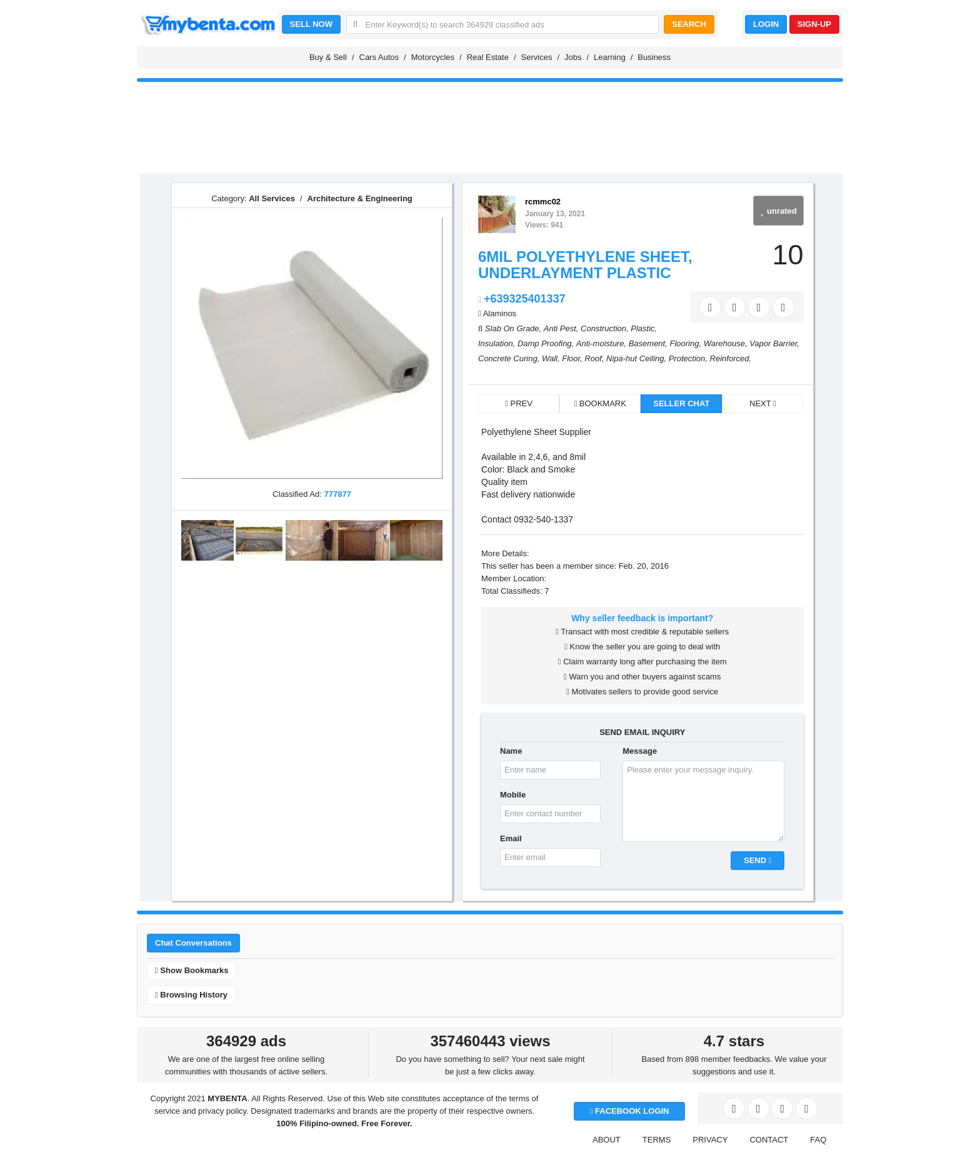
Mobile (513, 794)
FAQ (818, 1139)
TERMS (656, 1139)
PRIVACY (710, 1139)
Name (511, 751)
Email (511, 838)
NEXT (762, 403)
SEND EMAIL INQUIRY (642, 732)
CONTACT (768, 1139)
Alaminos (499, 313)
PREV (518, 403)
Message (639, 751)
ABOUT (606, 1139)
